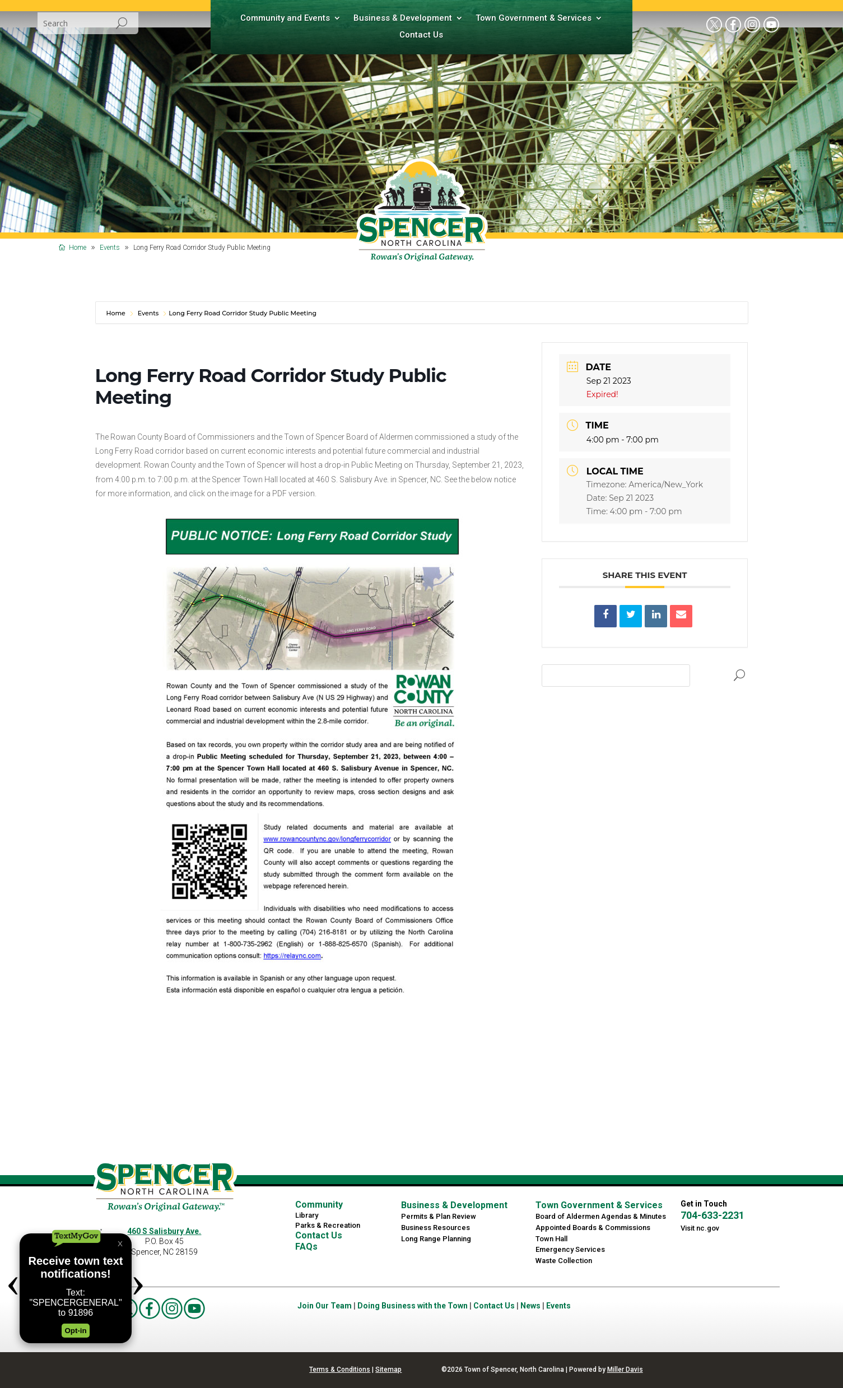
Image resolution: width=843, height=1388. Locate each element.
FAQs (306, 1246)
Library (306, 1215)
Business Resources (435, 1227)
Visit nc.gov (700, 1228)
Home (116, 313)
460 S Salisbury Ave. (164, 1231)
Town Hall (551, 1239)
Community (319, 1204)
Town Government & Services (534, 18)
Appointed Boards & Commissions (592, 1227)
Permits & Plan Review (438, 1216)
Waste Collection (563, 1260)
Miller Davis (625, 1369)
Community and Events (285, 18)
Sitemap (388, 1369)
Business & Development (402, 18)
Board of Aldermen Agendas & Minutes (600, 1216)
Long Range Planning (436, 1239)
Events (148, 313)
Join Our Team (324, 1305)
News (530, 1305)
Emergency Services (570, 1249)
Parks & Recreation (327, 1225)
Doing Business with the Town (412, 1305)
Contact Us (421, 35)
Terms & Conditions (339, 1369)
